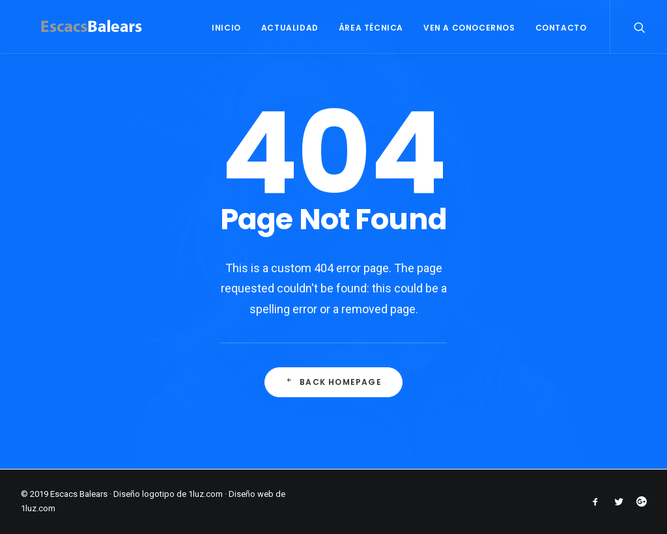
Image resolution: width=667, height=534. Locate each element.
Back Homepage (333, 382)
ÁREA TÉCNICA (371, 27)
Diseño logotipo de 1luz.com (168, 494)
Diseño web (251, 494)
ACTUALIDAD (290, 27)
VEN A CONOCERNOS (469, 27)
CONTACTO (561, 27)
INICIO (226, 27)
